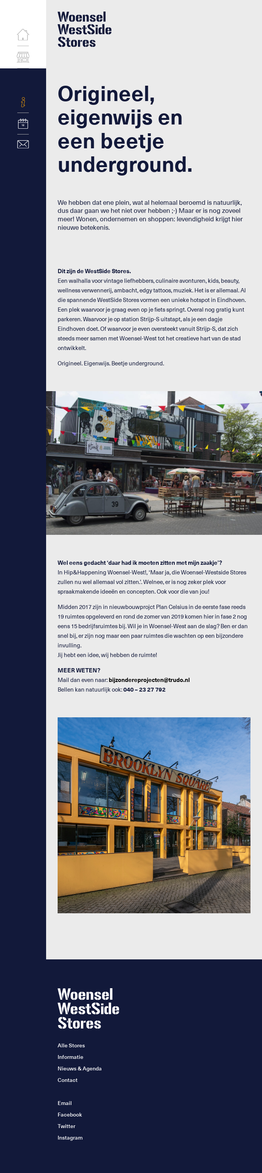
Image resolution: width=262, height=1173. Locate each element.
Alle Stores (71, 1045)
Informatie (70, 1057)
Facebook (70, 1114)
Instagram (70, 1137)
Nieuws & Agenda (80, 1068)
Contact (68, 1080)
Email (65, 1103)
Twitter (66, 1126)
